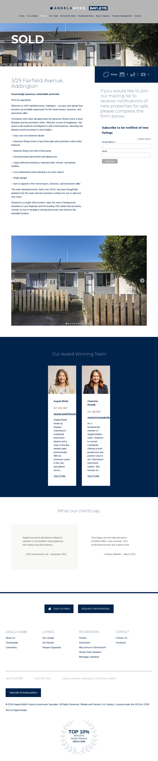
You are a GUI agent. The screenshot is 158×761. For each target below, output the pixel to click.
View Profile (59, 476)
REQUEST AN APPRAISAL (96, 609)
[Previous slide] (16, 280)
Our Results (48, 642)
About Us (10, 638)
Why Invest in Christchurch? (92, 647)
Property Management (122, 16)
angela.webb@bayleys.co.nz (69, 414)
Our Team (53, 16)
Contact (137, 16)
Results (43, 16)
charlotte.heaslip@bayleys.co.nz (105, 417)
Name (104, 151)
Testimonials (12, 642)
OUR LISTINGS (59, 608)
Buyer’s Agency (103, 16)
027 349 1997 (60, 408)
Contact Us (121, 638)
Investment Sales (68, 16)
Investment (84, 642)
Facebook (121, 642)
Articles (82, 638)
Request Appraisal (51, 647)
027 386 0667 (94, 412)
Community (11, 647)
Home (22, 16)
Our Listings (32, 16)
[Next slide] (142, 280)
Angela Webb (61, 401)
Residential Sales (86, 16)
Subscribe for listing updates (23, 692)
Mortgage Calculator (89, 657)
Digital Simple (20, 710)
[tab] (66, 323)
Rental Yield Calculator (90, 652)
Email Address (109, 142)
